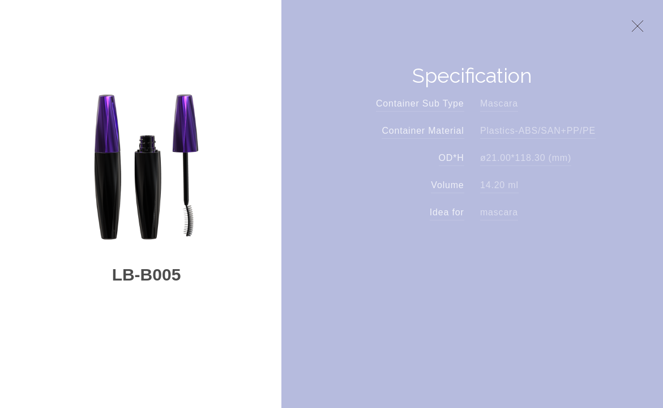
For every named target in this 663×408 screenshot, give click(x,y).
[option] (146, 160)
